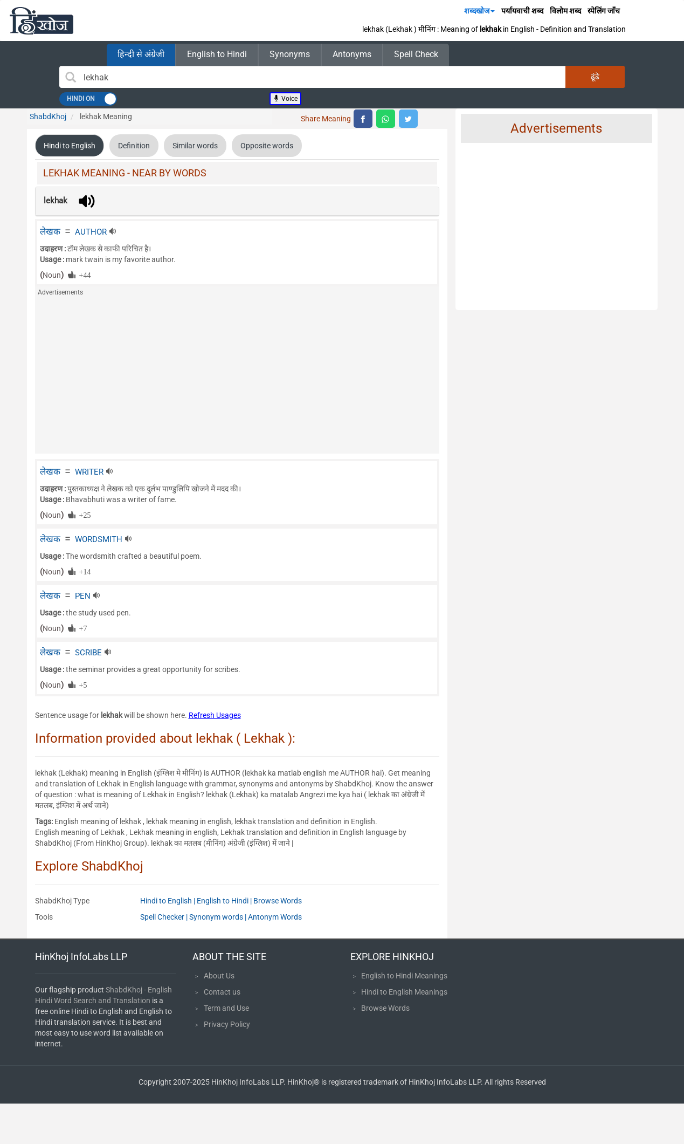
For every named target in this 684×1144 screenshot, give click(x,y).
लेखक (50, 231)
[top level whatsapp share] (385, 118)
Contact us (222, 992)
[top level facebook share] (363, 118)
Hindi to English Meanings (404, 992)
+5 (81, 684)
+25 (83, 514)
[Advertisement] (237, 378)
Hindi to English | (168, 900)
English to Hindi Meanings (404, 975)
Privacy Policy (227, 1024)
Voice (285, 98)
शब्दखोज (479, 10)
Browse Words (277, 900)
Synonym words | (218, 917)
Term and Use (226, 1008)
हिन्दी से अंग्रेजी (141, 54)
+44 (83, 274)
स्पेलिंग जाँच (604, 10)
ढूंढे (595, 76)
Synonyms (290, 54)
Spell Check (416, 54)
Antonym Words (275, 917)
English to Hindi (217, 54)
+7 (81, 628)
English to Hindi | (225, 900)
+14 (83, 571)
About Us (219, 975)
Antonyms (352, 54)
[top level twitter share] (408, 118)
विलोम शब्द (565, 10)
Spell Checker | (164, 917)
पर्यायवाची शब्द (522, 10)
